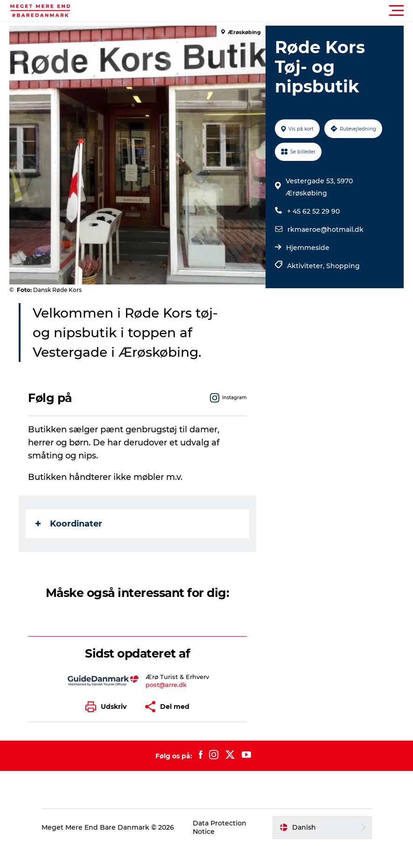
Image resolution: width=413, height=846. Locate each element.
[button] (248, 10)
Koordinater (68, 524)
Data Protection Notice (219, 827)
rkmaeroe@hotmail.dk (325, 229)
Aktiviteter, (306, 266)
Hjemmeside (307, 247)
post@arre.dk (166, 684)
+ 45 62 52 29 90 (313, 211)
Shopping (343, 266)
